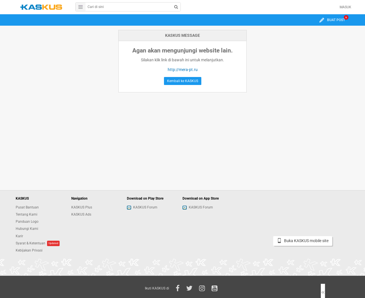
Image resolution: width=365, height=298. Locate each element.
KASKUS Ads (81, 214)
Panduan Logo (27, 222)
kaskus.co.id (41, 7)
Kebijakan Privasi (29, 250)
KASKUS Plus (81, 207)
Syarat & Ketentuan (30, 243)
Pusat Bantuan (27, 207)
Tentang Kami (26, 214)
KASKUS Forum (142, 207)
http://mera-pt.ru (183, 69)
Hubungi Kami (27, 229)
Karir (19, 236)
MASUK (345, 7)
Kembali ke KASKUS (182, 81)
